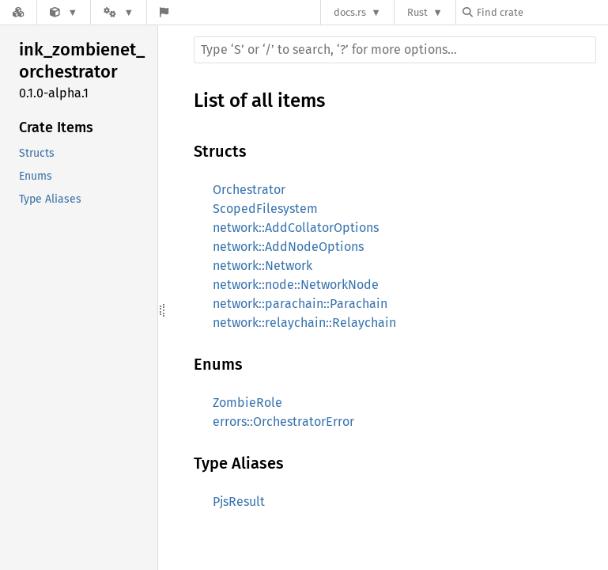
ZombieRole (247, 402)
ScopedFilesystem (265, 208)
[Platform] (118, 12)
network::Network (262, 265)
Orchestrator (249, 189)
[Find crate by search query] (541, 12)
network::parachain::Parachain (300, 303)
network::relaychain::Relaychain (304, 322)
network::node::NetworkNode (296, 284)
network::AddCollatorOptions (296, 227)
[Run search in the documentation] (395, 49)
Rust (417, 12)
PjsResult (239, 501)
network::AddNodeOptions (288, 246)
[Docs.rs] (18, 12)
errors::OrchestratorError (283, 421)
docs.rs (350, 12)
